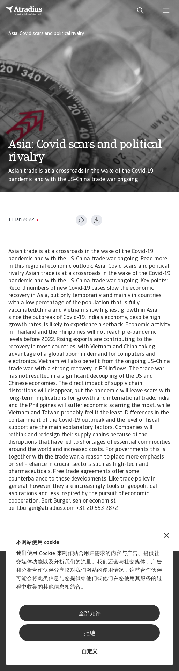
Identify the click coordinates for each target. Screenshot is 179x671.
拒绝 (89, 633)
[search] (140, 10)
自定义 (89, 652)
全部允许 (90, 614)
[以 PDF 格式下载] (96, 220)
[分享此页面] (81, 220)
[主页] (24, 10)
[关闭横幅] (166, 536)
